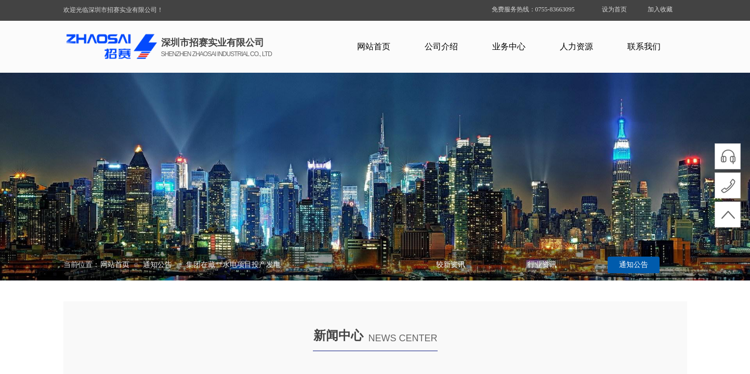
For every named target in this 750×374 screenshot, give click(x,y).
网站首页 (373, 46)
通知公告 (157, 265)
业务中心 (508, 46)
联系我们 (644, 46)
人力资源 (576, 46)
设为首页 (614, 9)
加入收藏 (660, 9)
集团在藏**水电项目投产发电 (233, 265)
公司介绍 (441, 46)
